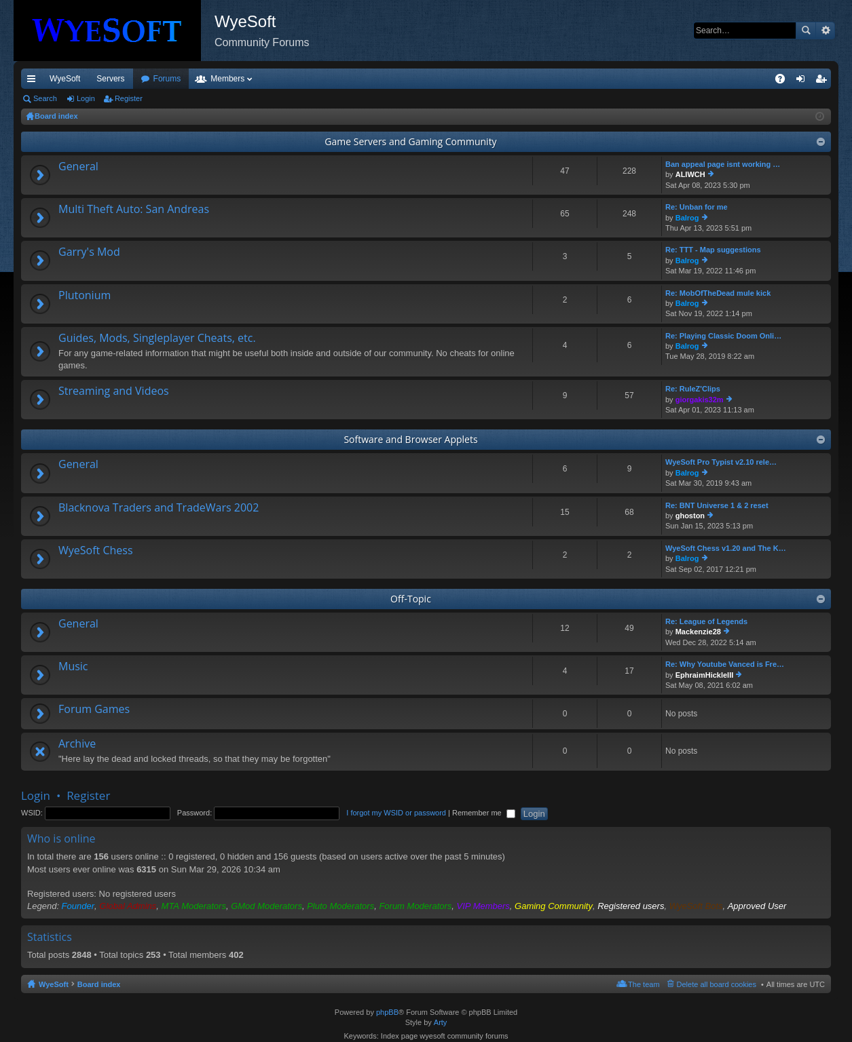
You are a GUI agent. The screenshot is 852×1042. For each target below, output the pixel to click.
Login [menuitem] (803, 81)
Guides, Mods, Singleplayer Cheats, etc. (157, 338)
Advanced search (825, 30)
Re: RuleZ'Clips (692, 389)
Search (806, 30)
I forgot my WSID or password (396, 813)
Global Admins (127, 906)
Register (129, 98)
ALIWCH (690, 174)
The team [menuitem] (643, 984)
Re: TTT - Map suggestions (713, 250)
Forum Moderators (415, 906)
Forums (241, 78)
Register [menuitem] (824, 81)
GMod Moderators (266, 906)
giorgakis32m (699, 399)
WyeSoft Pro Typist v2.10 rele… (721, 462)
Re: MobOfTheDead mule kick (718, 293)
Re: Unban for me (696, 207)
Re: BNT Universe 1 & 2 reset (716, 505)
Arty (440, 1022)
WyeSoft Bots (696, 906)
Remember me (483, 813)
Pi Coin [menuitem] (748, 78)
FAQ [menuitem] (784, 81)
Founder (78, 906)
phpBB (387, 1012)
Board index (99, 984)
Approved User (757, 906)
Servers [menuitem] (110, 78)
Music (73, 667)
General (78, 167)
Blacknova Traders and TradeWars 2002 (158, 508)
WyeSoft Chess (95, 551)
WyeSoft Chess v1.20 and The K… (725, 548)
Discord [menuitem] (184, 78)
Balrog (687, 218)
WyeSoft (65, 78)
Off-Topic (410, 598)
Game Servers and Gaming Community (410, 141)
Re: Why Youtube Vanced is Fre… (724, 664)
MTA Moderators (194, 906)
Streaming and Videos (113, 391)
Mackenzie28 (698, 632)
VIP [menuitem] (147, 78)
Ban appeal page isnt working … (722, 164)
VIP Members (483, 906)
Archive (77, 744)
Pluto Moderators (340, 906)
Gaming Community (554, 906)
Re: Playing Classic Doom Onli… (723, 336)
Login (86, 98)
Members (301, 78)
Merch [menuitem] (708, 78)
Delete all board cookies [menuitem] (716, 984)
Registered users (630, 906)
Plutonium (84, 296)
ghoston (690, 516)
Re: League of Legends (706, 621)
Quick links (33, 81)
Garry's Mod (89, 252)
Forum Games (94, 709)
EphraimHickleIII (704, 675)
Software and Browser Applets (410, 439)
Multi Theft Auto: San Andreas (133, 209)
